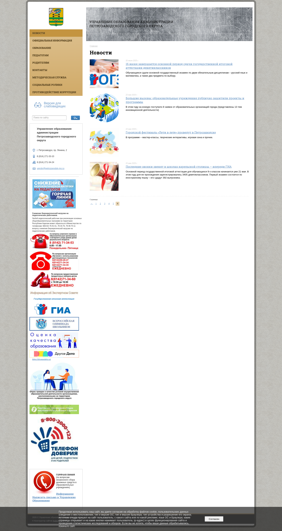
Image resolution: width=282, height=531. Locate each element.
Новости (38, 33)
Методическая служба (49, 77)
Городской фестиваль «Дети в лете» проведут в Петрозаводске (171, 132)
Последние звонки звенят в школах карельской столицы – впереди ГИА (179, 166)
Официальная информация (52, 40)
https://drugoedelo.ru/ (41, 359)
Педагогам (40, 55)
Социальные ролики (47, 84)
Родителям (40, 62)
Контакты (39, 70)
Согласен (213, 519)
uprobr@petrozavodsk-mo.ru (50, 168)
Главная (94, 46)
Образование (41, 48)
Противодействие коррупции (54, 92)
